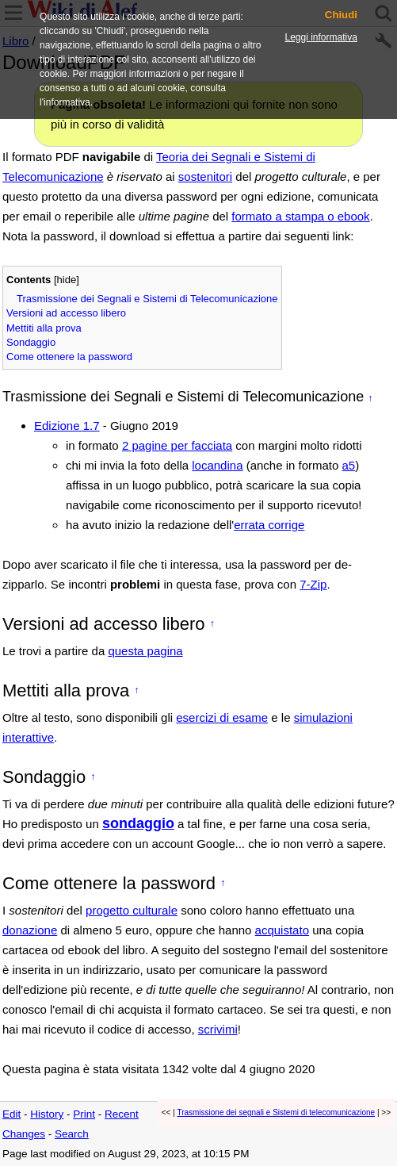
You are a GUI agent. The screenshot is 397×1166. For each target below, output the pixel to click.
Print (84, 1114)
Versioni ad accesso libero (66, 313)
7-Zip (313, 584)
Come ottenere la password (69, 356)
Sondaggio (30, 342)
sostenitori (205, 176)
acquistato (282, 930)
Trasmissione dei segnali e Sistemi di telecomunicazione (276, 1112)
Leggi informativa (321, 37)
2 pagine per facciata (177, 445)
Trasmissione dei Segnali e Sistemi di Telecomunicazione (147, 298)
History (46, 1114)
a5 (349, 465)
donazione (29, 930)
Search (72, 1134)
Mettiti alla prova (44, 328)
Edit (11, 1114)
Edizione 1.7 (67, 425)
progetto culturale (132, 910)
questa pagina (145, 651)
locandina (217, 465)
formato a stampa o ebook (300, 216)
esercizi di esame (222, 717)
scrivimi (218, 1029)
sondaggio (138, 823)
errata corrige (269, 524)
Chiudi (341, 15)
